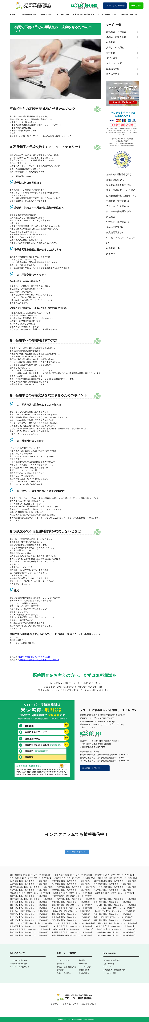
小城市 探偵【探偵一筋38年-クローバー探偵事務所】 (29, 908)
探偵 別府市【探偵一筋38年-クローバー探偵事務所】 (118, 887)
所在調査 (110, 216)
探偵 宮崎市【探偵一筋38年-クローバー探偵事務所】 (73, 929)
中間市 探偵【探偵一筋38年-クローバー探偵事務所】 (71, 914)
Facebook (107, 967)
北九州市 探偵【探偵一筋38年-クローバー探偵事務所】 (115, 911)
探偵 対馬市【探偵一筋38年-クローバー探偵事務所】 (113, 902)
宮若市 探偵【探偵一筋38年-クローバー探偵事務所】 (76, 899)
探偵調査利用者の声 (116, 185)
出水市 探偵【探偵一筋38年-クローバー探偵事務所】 (118, 878)
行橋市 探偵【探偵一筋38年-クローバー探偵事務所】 (113, 914)
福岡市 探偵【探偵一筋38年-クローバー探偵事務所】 (29, 905)
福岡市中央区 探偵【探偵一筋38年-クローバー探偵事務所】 (32, 887)
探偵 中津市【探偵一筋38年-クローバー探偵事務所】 (29, 902)
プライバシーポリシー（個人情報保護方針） (80, 1004)
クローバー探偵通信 (116, 211)
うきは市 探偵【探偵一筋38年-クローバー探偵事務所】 (72, 908)
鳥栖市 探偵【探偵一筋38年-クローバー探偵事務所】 (71, 881)
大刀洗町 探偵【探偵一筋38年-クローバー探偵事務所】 (115, 932)
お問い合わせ (108, 964)
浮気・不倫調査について (118, 190)
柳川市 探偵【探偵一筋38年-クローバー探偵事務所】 (29, 917)
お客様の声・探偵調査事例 (83, 14)
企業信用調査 (112, 227)
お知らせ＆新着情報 (111, 960)
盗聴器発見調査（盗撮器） (119, 195)
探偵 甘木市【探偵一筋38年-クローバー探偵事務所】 (71, 917)
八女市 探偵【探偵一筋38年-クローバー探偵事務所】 (113, 890)
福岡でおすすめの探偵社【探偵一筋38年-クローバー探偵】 (31, 923)
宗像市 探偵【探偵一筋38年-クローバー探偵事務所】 (75, 923)
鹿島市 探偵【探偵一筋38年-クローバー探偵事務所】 (72, 911)
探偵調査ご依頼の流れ (130, 14)
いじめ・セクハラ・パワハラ (120, 238)
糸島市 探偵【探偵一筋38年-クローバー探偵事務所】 (29, 932)
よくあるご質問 (63, 14)
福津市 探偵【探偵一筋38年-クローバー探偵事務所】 (118, 899)
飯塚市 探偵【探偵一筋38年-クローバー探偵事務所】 (118, 923)
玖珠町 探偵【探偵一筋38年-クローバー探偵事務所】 (116, 929)
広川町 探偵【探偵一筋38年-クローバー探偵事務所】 (29, 881)
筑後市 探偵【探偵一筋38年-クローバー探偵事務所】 (29, 935)
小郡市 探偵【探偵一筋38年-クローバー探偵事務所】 (116, 935)
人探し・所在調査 (64, 973)
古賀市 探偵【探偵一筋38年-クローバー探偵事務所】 (71, 902)
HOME (12, 14)
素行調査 (82, 960)
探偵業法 (54, 1004)
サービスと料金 (46, 14)
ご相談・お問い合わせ (115, 5)
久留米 (109, 253)
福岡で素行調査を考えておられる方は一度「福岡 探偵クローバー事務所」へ (53, 634)
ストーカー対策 (85, 967)
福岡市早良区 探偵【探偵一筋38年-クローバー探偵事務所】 (116, 881)
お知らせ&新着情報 (115, 174)
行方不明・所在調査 (116, 222)
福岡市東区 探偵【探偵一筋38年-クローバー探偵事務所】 (73, 905)
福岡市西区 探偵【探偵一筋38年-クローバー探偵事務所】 (31, 875)
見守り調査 (83, 964)
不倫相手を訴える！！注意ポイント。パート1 (39, 660)
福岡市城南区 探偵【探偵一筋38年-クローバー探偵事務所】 (32, 899)
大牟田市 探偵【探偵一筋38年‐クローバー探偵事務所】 (117, 905)
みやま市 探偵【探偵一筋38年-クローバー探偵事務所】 (72, 926)
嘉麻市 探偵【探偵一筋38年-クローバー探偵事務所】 (29, 896)
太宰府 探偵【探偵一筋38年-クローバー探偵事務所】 (29, 914)
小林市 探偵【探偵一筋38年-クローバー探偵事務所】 (114, 917)
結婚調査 (110, 248)
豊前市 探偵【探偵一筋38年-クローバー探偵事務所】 (71, 890)
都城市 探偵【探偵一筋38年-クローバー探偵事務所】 (29, 920)
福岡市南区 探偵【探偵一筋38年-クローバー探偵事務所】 (73, 935)
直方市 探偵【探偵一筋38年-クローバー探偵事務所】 (115, 926)
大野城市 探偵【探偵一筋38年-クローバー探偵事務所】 (30, 893)
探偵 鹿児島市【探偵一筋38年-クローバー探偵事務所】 (31, 878)
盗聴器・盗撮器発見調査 (66, 967)
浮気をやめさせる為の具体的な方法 (34, 657)
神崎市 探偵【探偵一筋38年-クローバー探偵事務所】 (76, 887)
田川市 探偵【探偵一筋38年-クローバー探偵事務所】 (73, 893)
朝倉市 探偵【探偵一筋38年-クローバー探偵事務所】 (29, 884)
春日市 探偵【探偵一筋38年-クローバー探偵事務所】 (29, 890)
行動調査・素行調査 (116, 201)
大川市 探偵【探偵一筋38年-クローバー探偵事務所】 (71, 884)
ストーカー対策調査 (116, 206)
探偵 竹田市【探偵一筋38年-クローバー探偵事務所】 (115, 875)
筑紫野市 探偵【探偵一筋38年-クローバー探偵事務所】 (74, 878)
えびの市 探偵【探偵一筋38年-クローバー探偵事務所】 (115, 908)
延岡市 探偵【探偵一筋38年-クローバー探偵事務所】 (113, 920)
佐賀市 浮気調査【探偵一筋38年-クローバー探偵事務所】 (73, 896)
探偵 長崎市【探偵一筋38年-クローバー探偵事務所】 (113, 884)
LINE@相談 (136, 5)
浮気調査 (60, 964)
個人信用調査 (112, 232)
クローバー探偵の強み (28, 14)
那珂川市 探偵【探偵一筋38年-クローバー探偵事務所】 (72, 932)
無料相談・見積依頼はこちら (94, 768)
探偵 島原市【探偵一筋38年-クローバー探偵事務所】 (29, 926)
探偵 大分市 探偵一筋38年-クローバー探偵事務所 (74, 875)
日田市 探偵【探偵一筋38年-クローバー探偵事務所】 (71, 920)
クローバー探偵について (108, 14)
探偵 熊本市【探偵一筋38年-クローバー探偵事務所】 (30, 911)
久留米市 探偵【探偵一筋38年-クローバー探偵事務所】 (30, 929)
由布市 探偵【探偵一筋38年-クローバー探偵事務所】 (115, 893)
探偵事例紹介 (112, 179)
